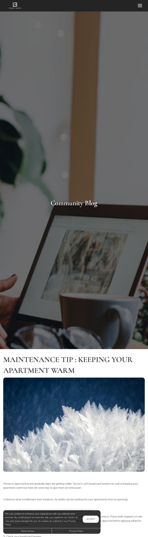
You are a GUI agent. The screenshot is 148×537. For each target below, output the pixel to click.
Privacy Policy (76, 531)
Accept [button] (90, 519)
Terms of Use (27, 531)
